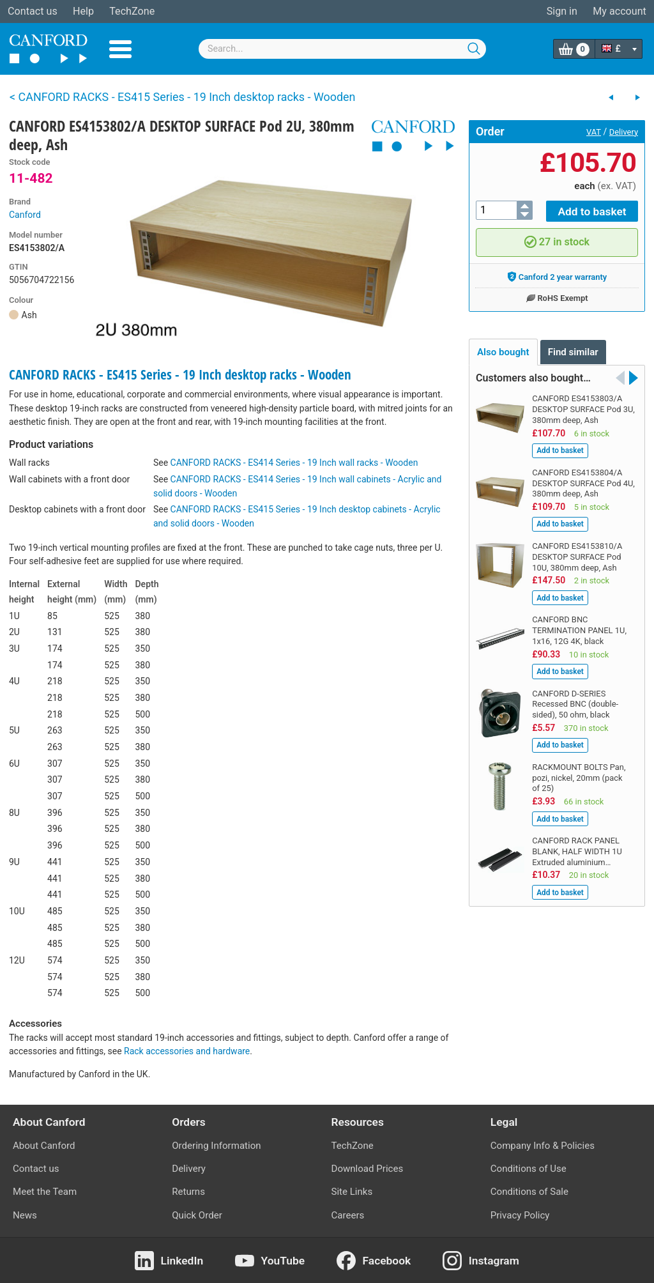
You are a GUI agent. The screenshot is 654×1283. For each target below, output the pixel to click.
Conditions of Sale (529, 1191)
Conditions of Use (528, 1168)
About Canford (44, 1145)
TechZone (132, 11)
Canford (25, 215)
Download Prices (367, 1168)
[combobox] (342, 49)
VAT (593, 132)
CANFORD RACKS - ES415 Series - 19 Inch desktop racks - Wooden (180, 374)
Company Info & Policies (542, 1145)
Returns (188, 1191)
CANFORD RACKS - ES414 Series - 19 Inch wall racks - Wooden (294, 462)
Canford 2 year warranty (557, 275)
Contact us (32, 11)
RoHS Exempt (557, 296)
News (25, 1215)
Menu (120, 49)
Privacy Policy (520, 1215)
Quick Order (197, 1215)
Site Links (352, 1191)
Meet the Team (45, 1191)
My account (619, 11)
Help (83, 11)
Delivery (623, 132)
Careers (348, 1215)
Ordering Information (216, 1145)
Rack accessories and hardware (187, 1051)
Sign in (562, 11)
